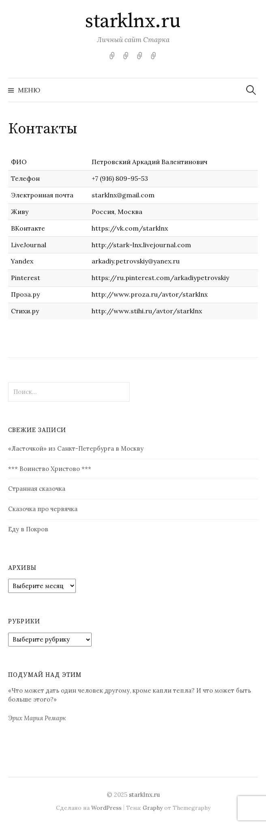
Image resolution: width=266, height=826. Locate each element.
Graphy (153, 807)
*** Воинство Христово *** (49, 469)
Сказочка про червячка (42, 509)
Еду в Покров (28, 529)
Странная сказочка (36, 488)
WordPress (106, 807)
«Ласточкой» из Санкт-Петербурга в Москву (76, 448)
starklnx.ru (133, 21)
